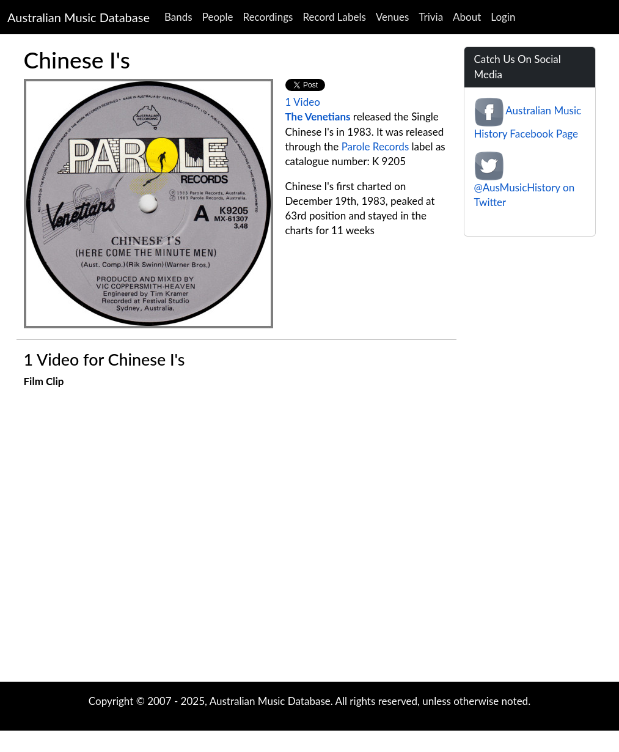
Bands (178, 16)
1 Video (302, 101)
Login (503, 16)
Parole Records (375, 146)
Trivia (431, 16)
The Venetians (318, 116)
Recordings (268, 16)
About (467, 16)
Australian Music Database (78, 17)
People (217, 16)
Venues (392, 16)
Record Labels (333, 16)
